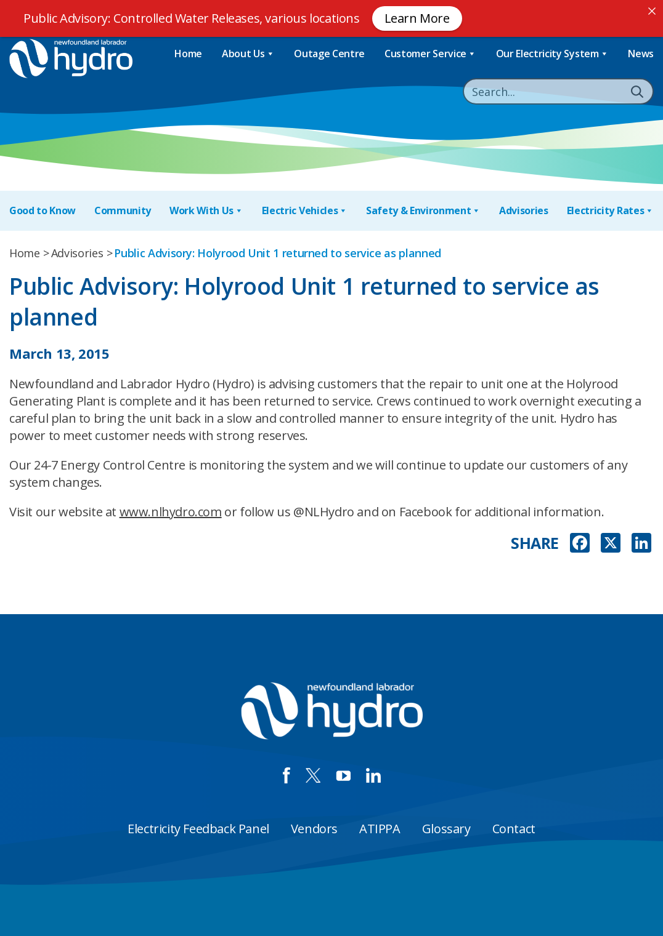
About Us (248, 54)
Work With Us (206, 210)
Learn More (417, 18)
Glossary (446, 828)
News (641, 53)
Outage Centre (329, 53)
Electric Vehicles (305, 210)
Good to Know (42, 210)
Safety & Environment (423, 210)
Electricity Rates (610, 210)
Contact (513, 828)
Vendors (314, 828)
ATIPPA (380, 828)
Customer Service (430, 54)
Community (122, 210)
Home (188, 53)
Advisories (523, 210)
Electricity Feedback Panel (198, 828)
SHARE (535, 543)
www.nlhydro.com (171, 511)
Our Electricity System (552, 54)
